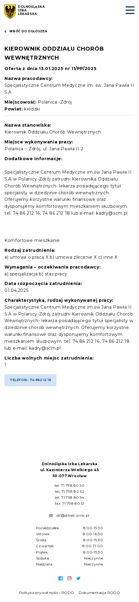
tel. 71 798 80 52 (69, 491)
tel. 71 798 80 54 (69, 497)
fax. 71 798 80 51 (69, 503)
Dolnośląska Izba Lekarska (31, 10)
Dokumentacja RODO (99, 592)
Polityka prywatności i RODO (46, 592)
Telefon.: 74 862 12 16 (30, 380)
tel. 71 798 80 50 (69, 485)
